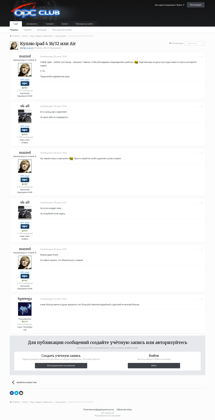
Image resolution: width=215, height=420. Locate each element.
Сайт (15, 24)
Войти (153, 365)
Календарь (42, 30)
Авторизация (177, 43)
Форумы (14, 30)
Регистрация (195, 5)
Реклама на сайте (84, 24)
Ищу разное (55, 48)
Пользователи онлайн (62, 30)
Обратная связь (124, 409)
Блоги (65, 24)
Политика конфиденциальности (98, 409)
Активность (31, 24)
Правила (28, 30)
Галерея (50, 24)
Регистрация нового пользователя (61, 365)
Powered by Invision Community (107, 415)
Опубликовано (53, 56)
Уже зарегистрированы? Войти (169, 5)
